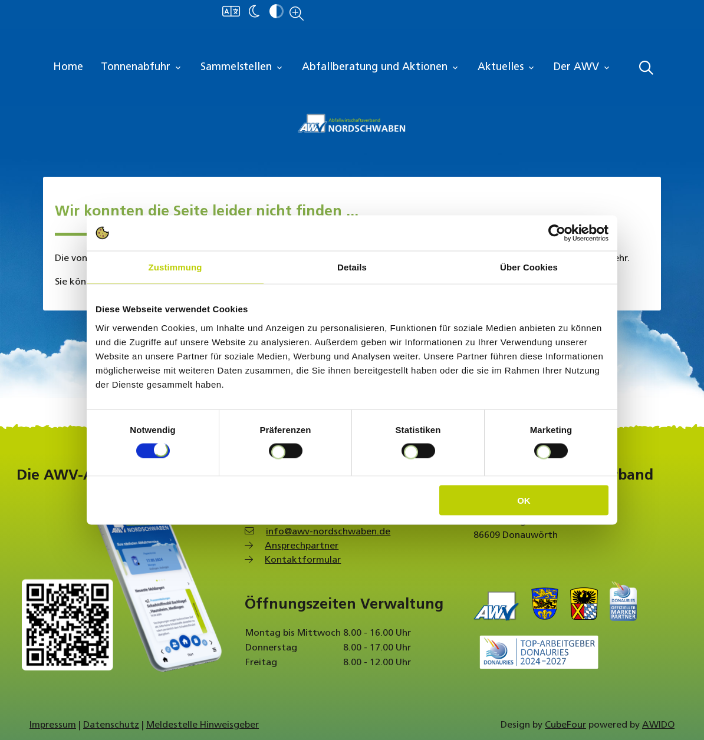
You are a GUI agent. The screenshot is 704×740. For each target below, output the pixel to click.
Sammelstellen (242, 67)
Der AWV (582, 67)
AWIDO (658, 725)
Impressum (52, 725)
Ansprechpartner (301, 546)
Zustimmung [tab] (175, 267)
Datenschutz (111, 725)
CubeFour (565, 725)
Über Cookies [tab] (529, 267)
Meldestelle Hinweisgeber (202, 725)
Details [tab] (352, 267)
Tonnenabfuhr (142, 67)
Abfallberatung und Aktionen (381, 67)
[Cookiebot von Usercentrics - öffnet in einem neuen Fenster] (556, 233)
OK (524, 500)
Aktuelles (507, 67)
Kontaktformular (303, 560)
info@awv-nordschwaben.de (328, 532)
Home (68, 67)
